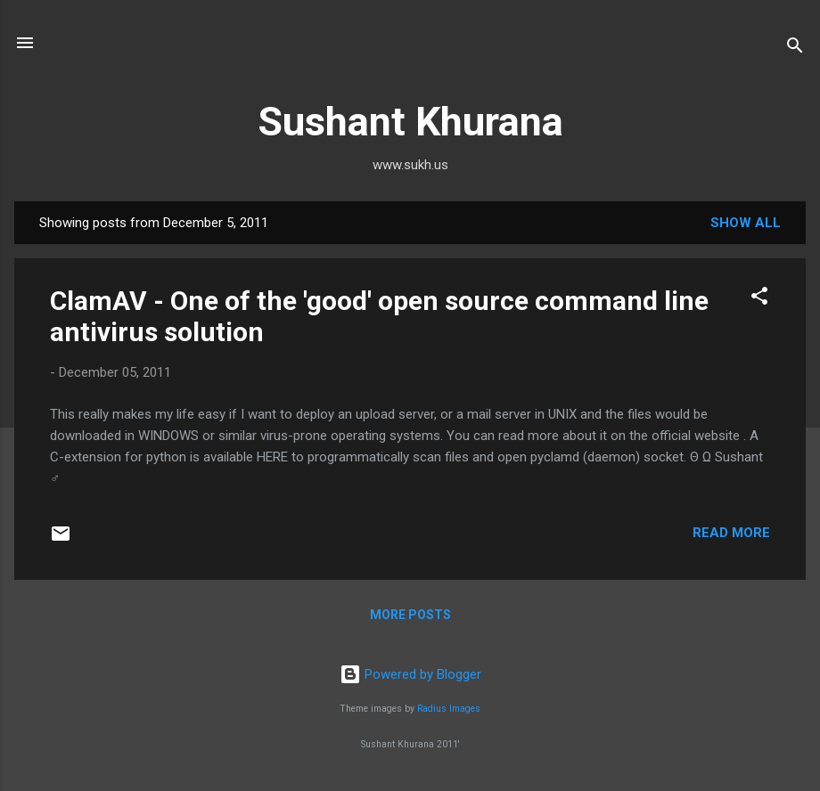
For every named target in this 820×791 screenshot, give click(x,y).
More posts (410, 615)
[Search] (795, 48)
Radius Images (448, 708)
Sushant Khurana (410, 121)
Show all (745, 223)
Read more (731, 533)
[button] (759, 299)
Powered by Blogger (410, 674)
